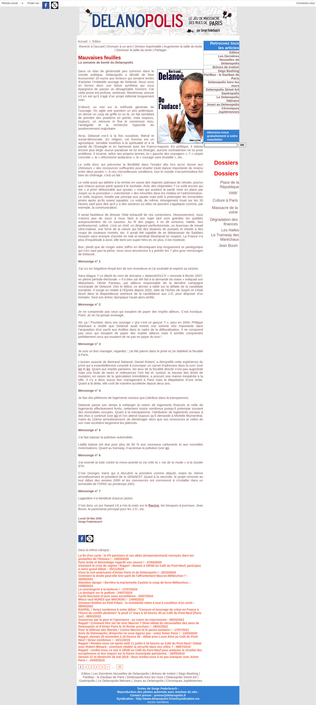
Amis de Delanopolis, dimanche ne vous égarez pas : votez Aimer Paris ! (129, 633)
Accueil (82, 41)
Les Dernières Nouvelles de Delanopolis (121, 673)
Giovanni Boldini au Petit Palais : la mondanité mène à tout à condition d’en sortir (135, 602)
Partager (161, 50)
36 (119, 666)
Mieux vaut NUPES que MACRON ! (102, 599)
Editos (96, 41)
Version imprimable (147, 46)
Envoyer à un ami (119, 46)
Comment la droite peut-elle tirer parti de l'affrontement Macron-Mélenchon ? (132, 575)
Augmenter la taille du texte (183, 46)
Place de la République (229, 184)
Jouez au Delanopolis (148, 680)
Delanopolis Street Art (181, 677)
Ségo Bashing (188, 673)
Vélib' (233, 193)
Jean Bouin (228, 245)
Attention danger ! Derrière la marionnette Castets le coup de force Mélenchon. (133, 582)
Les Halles (230, 230)
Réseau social (10, 3)
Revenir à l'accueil (91, 46)
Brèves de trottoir (164, 673)
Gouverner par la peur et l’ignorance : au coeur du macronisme (122, 619)
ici (80, 369)
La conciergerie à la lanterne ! (99, 589)
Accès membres (157, 702)
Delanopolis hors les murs (145, 677)
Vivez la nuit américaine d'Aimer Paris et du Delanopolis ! (118, 572)
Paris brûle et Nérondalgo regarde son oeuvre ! (111, 562)
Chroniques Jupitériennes (184, 680)
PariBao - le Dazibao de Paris (104, 677)
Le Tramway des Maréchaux (225, 237)
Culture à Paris (225, 200)
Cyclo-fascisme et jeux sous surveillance (107, 596)
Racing (153, 505)
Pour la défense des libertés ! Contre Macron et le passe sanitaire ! (125, 630)
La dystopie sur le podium (96, 592)
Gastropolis (87, 680)
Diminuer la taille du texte (134, 50)
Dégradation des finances (224, 221)
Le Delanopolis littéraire (114, 680)
